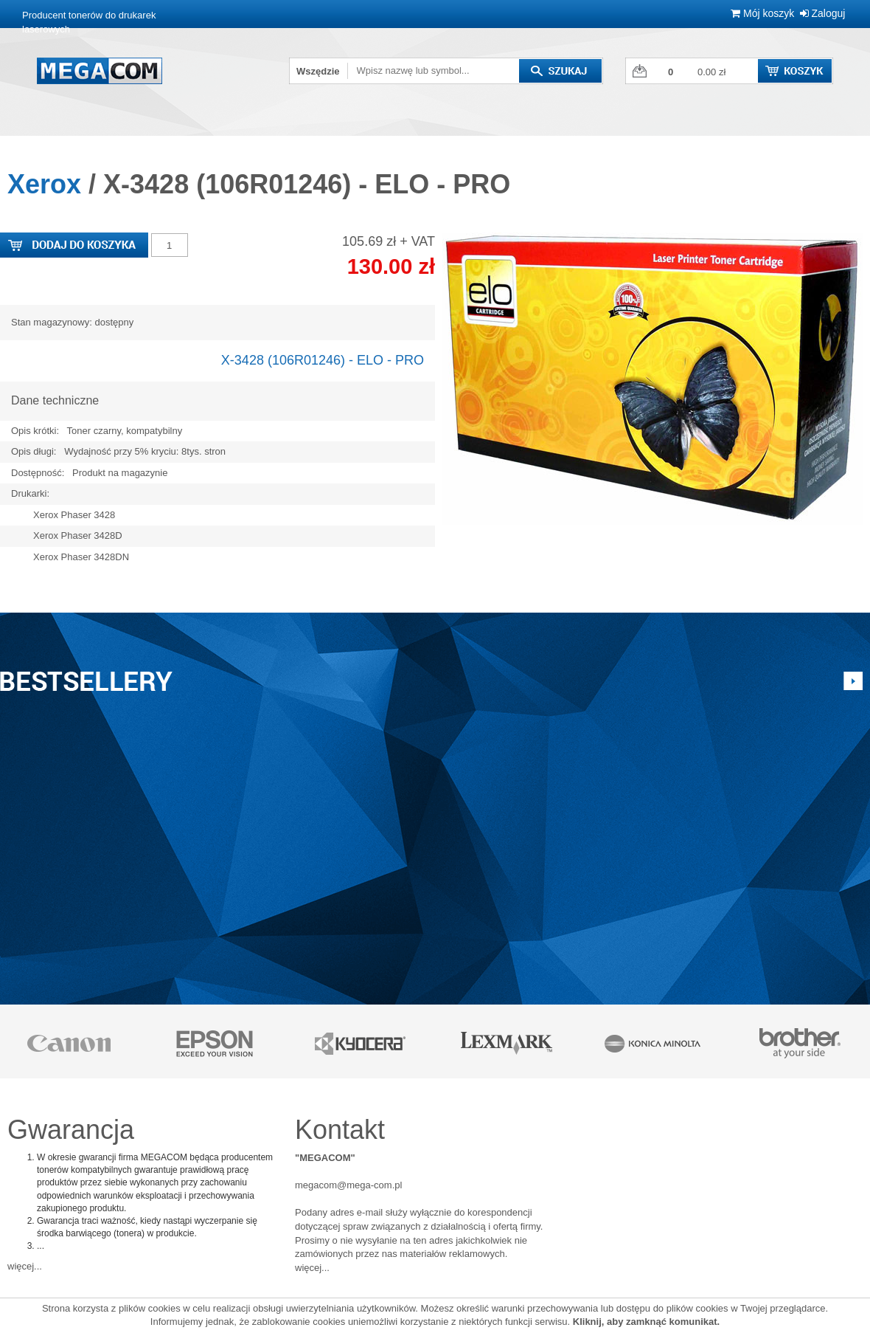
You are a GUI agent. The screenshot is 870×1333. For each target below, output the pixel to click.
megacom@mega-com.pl (348, 1185)
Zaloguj (823, 13)
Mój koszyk (762, 13)
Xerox (44, 184)
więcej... (24, 1266)
